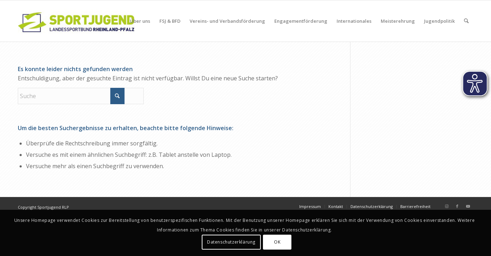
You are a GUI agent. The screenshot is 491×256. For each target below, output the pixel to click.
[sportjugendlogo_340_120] (76, 21)
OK (277, 242)
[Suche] (466, 21)
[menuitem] (140, 21)
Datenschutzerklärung (231, 242)
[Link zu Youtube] (468, 206)
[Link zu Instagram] (446, 206)
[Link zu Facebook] (457, 206)
